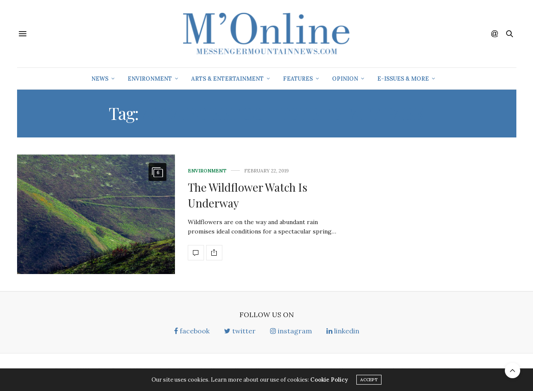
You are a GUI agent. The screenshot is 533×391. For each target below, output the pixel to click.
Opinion (345, 78)
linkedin (342, 331)
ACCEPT (369, 381)
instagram (291, 331)
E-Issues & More (403, 78)
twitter (240, 331)
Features (298, 78)
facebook (192, 331)
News (99, 78)
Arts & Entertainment (227, 78)
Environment (150, 78)
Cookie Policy (329, 381)
